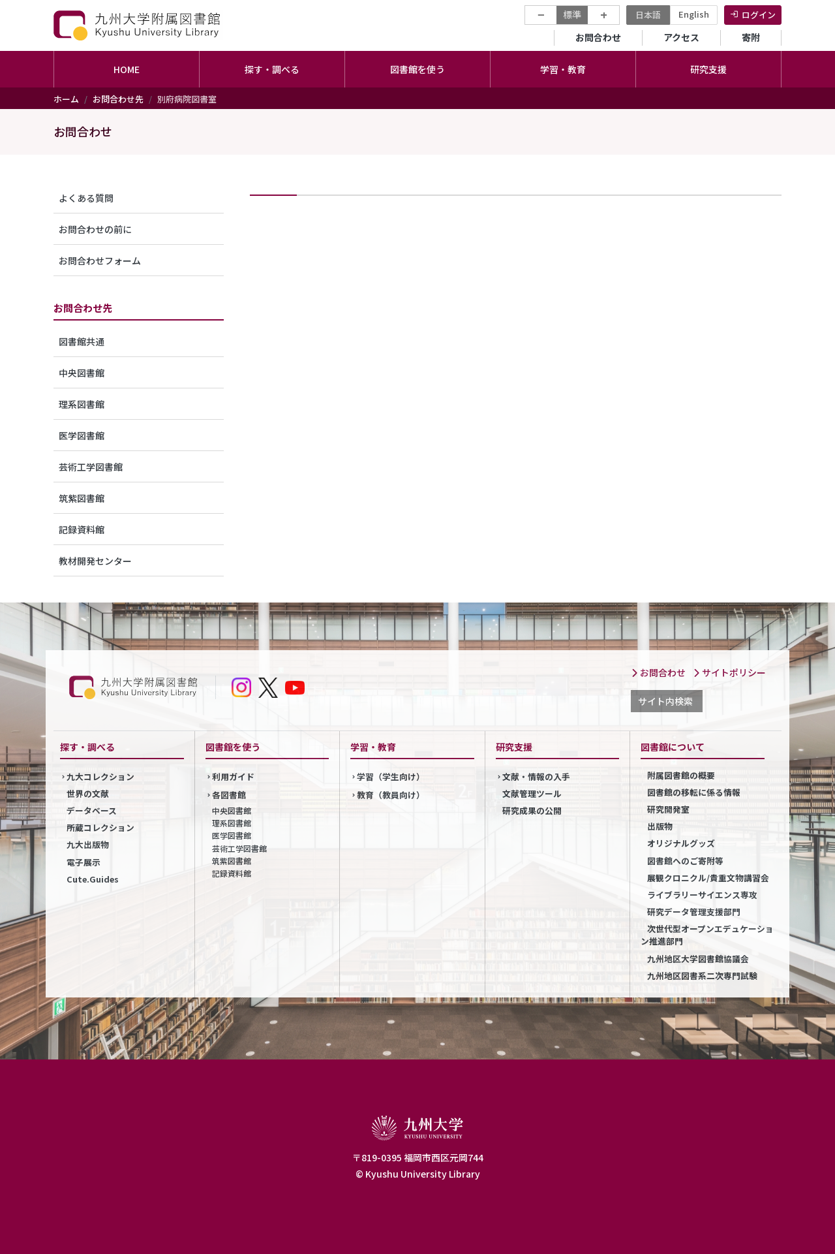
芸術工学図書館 (91, 466)
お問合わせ (598, 37)
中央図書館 (81, 372)
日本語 (648, 14)
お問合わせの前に (95, 229)
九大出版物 (88, 844)
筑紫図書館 (81, 498)
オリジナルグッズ (681, 843)
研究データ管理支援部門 (693, 911)
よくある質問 (86, 197)
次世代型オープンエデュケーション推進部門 (707, 934)
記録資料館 (81, 529)
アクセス (681, 37)
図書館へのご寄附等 (685, 860)
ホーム (66, 99)
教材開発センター (95, 560)
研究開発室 (668, 809)
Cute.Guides (93, 879)
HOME (127, 69)
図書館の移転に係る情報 (693, 792)
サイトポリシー (729, 672)
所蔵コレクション (100, 827)
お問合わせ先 (118, 99)
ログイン (759, 14)
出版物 (660, 826)
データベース (92, 810)
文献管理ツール (532, 793)
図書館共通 (81, 341)
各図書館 (229, 795)
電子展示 (83, 862)
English (693, 14)
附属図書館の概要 (681, 775)
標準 (572, 14)
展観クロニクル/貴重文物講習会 (708, 877)
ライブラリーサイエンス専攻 (702, 894)
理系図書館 (81, 404)
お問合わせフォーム (100, 260)
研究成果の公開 (532, 810)
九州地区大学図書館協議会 (698, 958)
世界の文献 (88, 793)
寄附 (751, 37)
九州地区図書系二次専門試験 (702, 975)
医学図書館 (81, 435)
